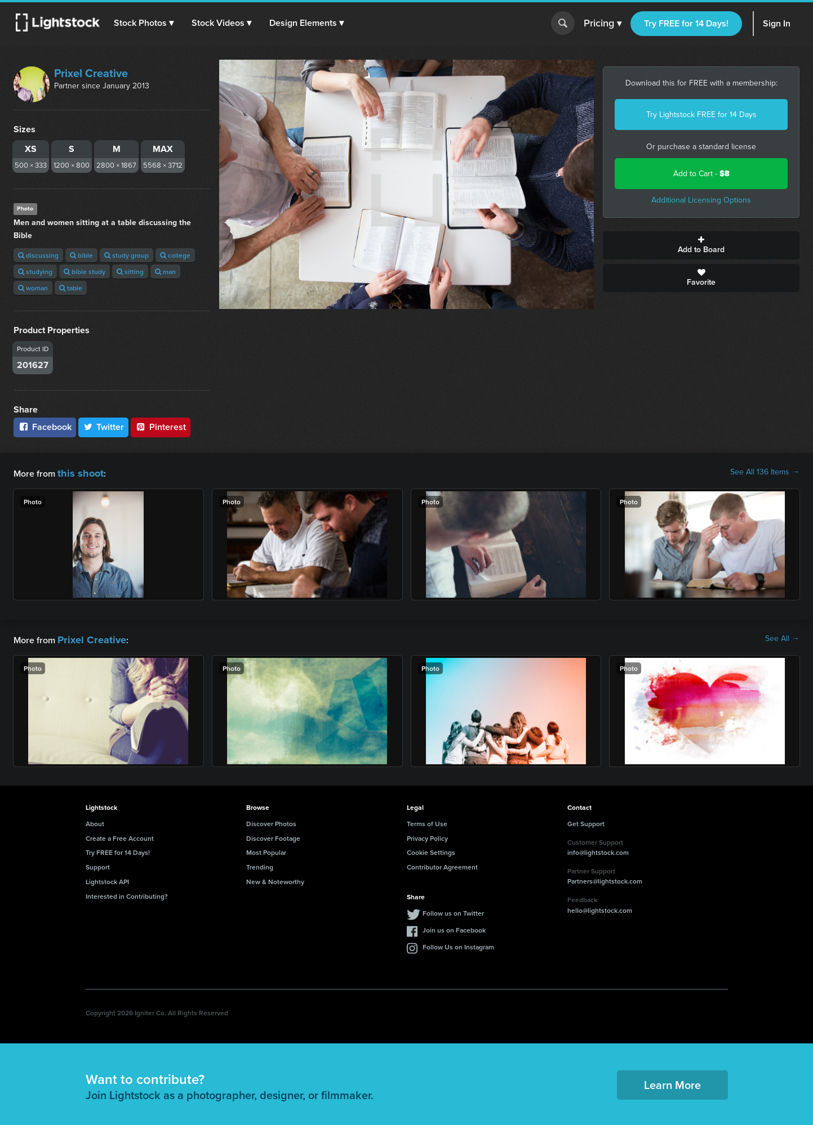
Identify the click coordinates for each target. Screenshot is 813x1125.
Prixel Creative (91, 73)
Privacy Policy (427, 835)
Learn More (672, 1081)
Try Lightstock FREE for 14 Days (701, 114)
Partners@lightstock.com (604, 877)
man (165, 271)
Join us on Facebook (454, 926)
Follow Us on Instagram (458, 943)
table (70, 288)
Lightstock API (107, 878)
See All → (782, 637)
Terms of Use (427, 820)
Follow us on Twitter (453, 910)
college (175, 255)
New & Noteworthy (275, 878)
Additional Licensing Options (701, 200)
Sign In (776, 23)
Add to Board (701, 245)
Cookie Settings (431, 849)
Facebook (45, 426)
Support (98, 863)
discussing (38, 255)
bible (81, 255)
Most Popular (266, 849)
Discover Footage (273, 835)
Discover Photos (271, 820)
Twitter (104, 426)
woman (33, 288)
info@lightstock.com (598, 849)
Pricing (602, 23)
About (95, 820)
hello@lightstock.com (599, 907)
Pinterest (160, 426)
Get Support (586, 820)
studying (35, 271)
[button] (146, 23)
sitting (130, 271)
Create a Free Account (120, 835)
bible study (84, 271)
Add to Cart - (701, 174)
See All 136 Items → (764, 472)
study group (126, 255)
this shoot (77, 471)
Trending (259, 863)
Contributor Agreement (442, 863)
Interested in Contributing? (127, 893)
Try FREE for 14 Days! (686, 23)
